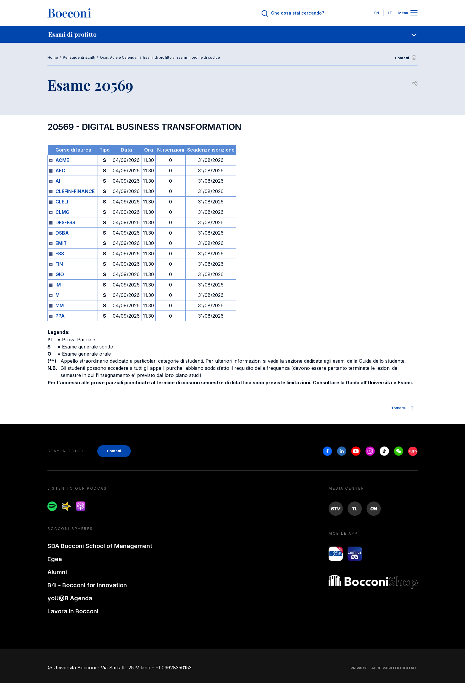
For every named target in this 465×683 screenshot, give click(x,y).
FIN (59, 264)
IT (390, 13)
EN (376, 13)
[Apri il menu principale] (414, 13)
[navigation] (232, 34)
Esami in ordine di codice (198, 57)
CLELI (61, 202)
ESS (59, 254)
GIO (59, 274)
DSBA (62, 233)
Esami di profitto (157, 57)
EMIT (61, 243)
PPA (60, 316)
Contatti (406, 58)
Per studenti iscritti (79, 57)
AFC (60, 170)
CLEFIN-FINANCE (75, 191)
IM (58, 285)
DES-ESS (65, 222)
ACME (62, 160)
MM (59, 305)
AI (57, 181)
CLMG (62, 212)
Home (52, 57)
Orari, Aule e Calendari (119, 57)
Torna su (403, 408)
